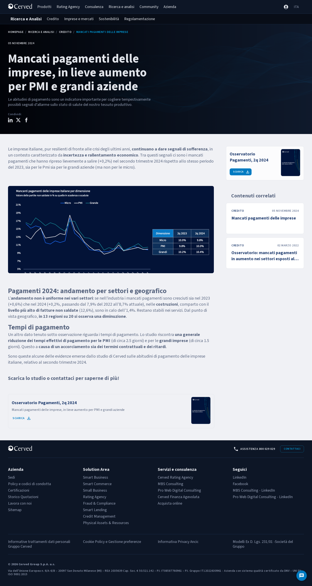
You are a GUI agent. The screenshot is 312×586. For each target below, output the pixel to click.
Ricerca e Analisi (41, 32)
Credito (65, 32)
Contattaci (292, 449)
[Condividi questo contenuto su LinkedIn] (10, 121)
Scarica (22, 418)
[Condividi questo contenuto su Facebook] (26, 121)
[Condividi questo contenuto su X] (18, 121)
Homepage (15, 32)
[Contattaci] (301, 575)
